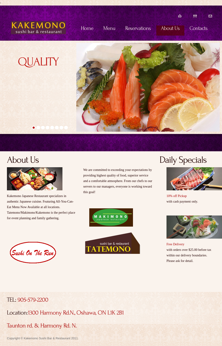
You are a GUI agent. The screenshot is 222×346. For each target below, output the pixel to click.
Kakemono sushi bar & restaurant (38, 23)
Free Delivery (175, 244)
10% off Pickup (176, 196)
